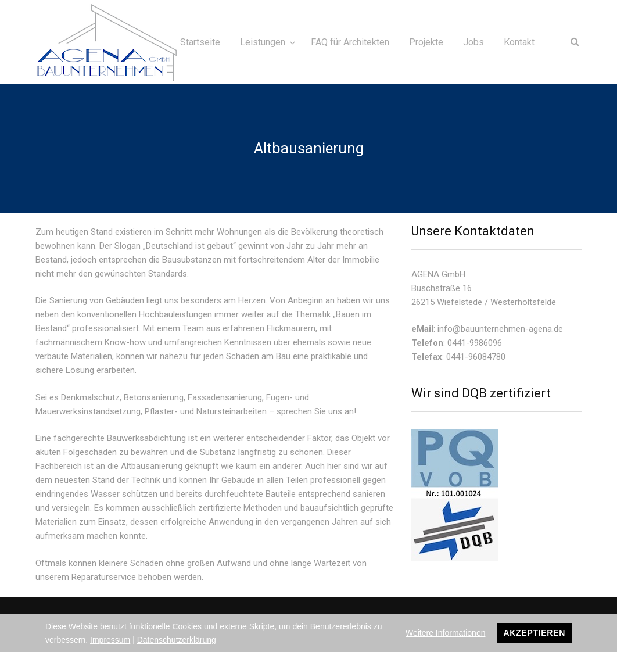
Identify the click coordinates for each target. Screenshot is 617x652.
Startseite (200, 42)
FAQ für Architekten (350, 42)
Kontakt (519, 42)
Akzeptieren (534, 632)
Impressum (110, 639)
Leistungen (262, 42)
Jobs (473, 42)
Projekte (426, 42)
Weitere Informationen (445, 632)
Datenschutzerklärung (176, 639)
